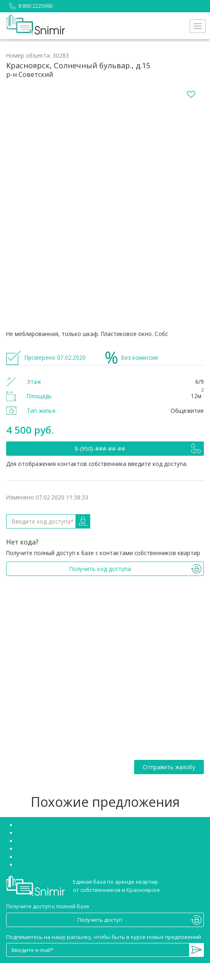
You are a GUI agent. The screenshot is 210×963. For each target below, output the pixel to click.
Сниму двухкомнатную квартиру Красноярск (75, 864)
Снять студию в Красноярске (54, 832)
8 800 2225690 (29, 5)
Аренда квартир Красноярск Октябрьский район (80, 848)
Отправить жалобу (169, 767)
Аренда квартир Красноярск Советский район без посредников (100, 840)
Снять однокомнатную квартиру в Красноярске (79, 856)
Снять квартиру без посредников (60, 825)
